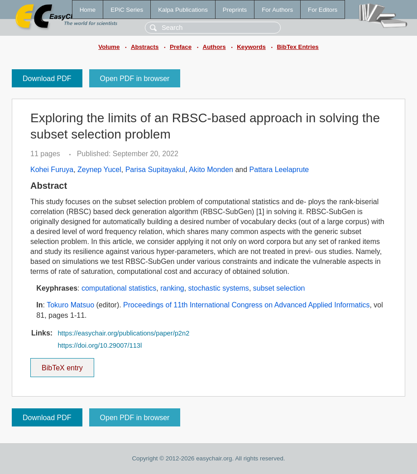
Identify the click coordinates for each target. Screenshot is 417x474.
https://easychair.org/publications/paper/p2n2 (123, 333)
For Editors (322, 9)
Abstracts (144, 46)
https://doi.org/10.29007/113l (100, 345)
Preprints (235, 9)
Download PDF (47, 78)
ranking (172, 288)
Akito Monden (211, 169)
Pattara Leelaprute (279, 169)
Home (88, 9)
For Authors (277, 9)
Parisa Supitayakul (155, 169)
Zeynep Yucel (99, 169)
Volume (109, 46)
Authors (214, 46)
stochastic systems (218, 288)
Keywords (251, 46)
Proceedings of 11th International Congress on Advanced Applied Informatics (246, 305)
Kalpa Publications (183, 9)
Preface (181, 46)
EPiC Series (126, 9)
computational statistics (118, 288)
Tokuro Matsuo (70, 305)
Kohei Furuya (51, 169)
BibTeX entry (62, 365)
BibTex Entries (297, 46)
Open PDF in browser (135, 78)
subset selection (279, 288)
